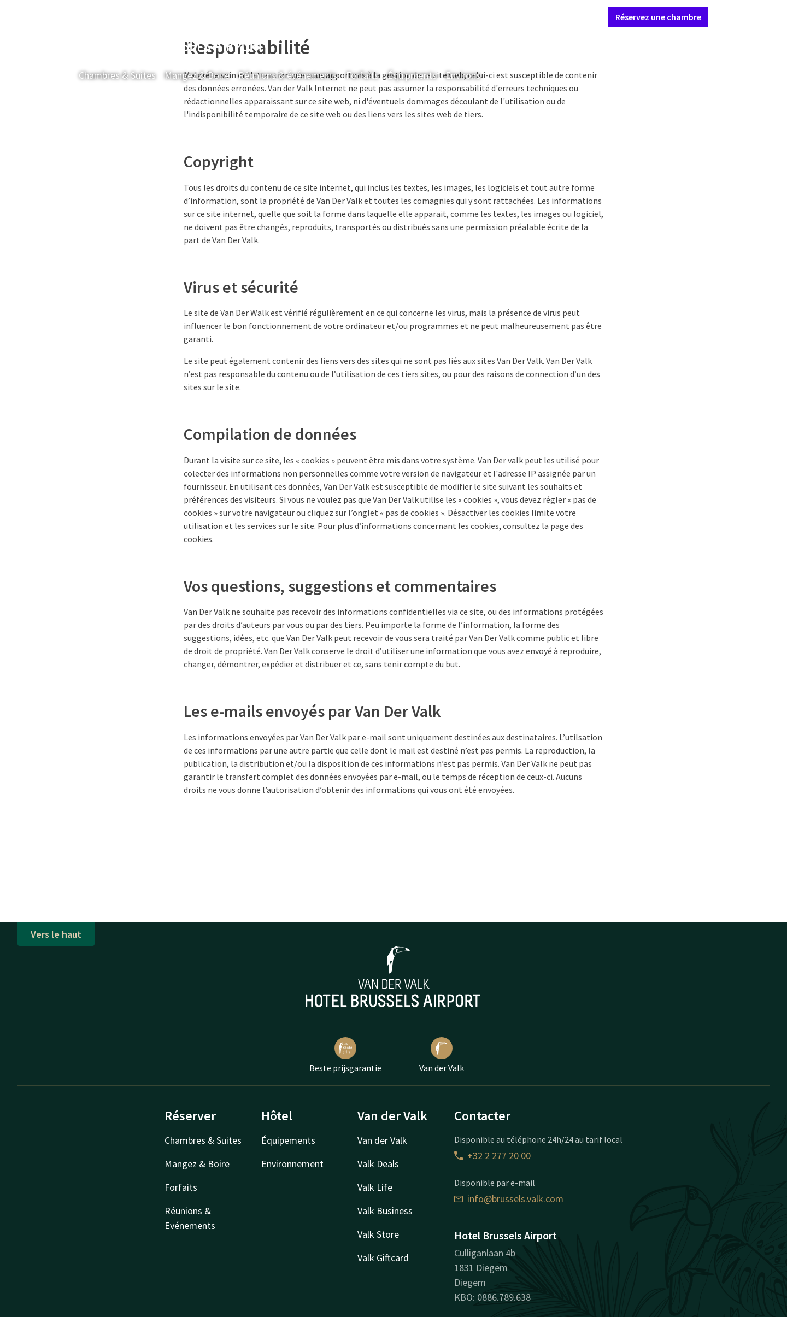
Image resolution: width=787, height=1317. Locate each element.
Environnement (292, 1163)
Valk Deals (378, 1163)
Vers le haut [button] (56, 934)
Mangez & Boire (197, 75)
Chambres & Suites (117, 75)
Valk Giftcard (383, 1257)
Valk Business (385, 1210)
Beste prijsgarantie (345, 1055)
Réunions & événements (287, 75)
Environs (462, 75)
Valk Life (374, 1187)
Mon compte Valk (535, 16)
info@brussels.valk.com (508, 1198)
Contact (478, 16)
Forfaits (362, 75)
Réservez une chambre (658, 16)
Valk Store (378, 1234)
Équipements (288, 1140)
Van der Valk (441, 1055)
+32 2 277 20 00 (492, 1155)
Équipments (412, 75)
